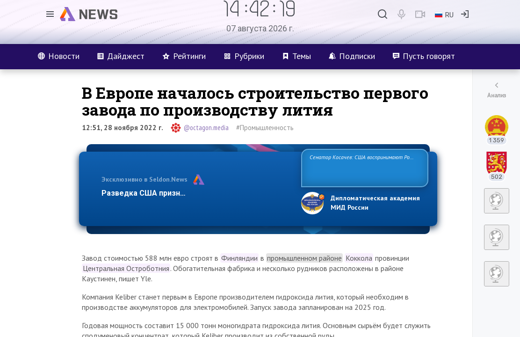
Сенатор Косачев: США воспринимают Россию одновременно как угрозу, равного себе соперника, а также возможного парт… (363, 167)
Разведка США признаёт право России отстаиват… (195, 193)
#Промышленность (265, 127)
